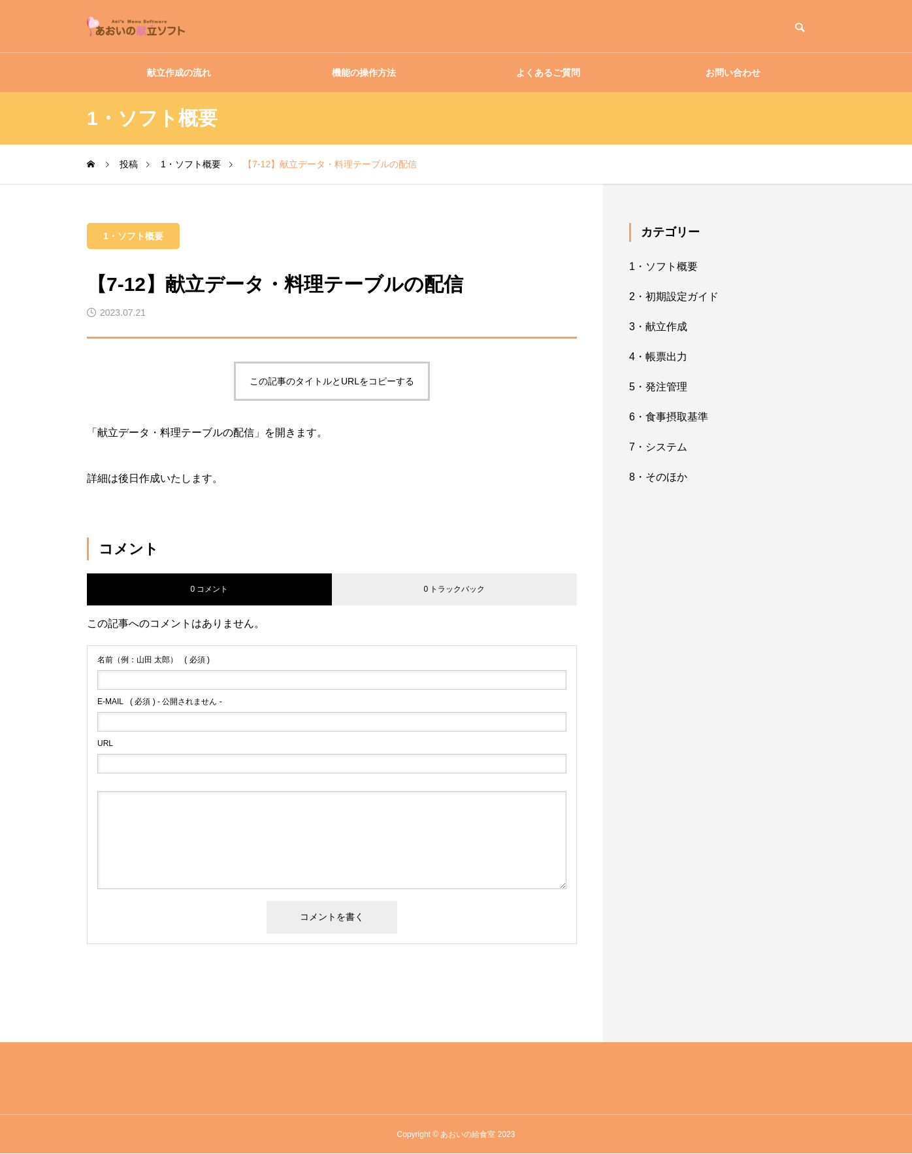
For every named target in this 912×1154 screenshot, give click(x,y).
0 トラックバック (454, 589)
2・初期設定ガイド (674, 296)
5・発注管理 (658, 386)
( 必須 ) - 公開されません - (159, 701)
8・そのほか (658, 477)
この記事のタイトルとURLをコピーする (332, 381)
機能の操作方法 (364, 72)
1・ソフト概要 (133, 236)
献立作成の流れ (179, 72)
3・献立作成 (658, 326)
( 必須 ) (153, 660)
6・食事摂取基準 (668, 416)
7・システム (658, 446)
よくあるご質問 (548, 72)
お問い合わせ (733, 72)
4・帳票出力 (658, 356)
